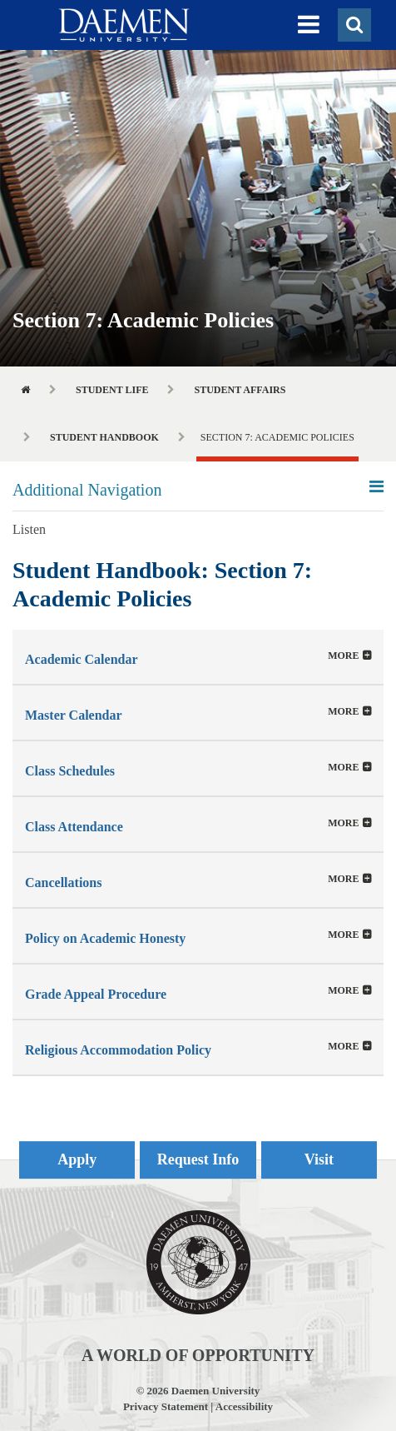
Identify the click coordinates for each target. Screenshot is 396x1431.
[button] (308, 25)
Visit (319, 1159)
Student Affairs (239, 390)
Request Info (198, 1159)
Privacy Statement (165, 1406)
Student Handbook (104, 437)
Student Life (112, 390)
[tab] (198, 657)
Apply (77, 1159)
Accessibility (244, 1406)
